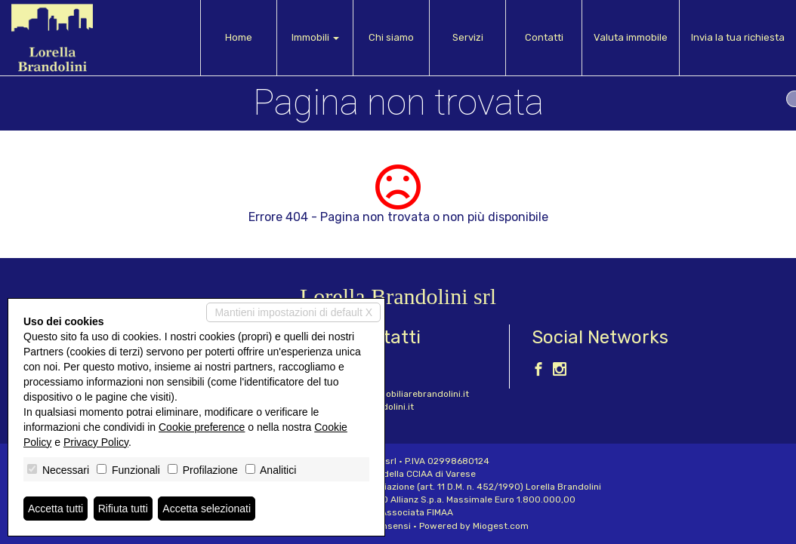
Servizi (467, 37)
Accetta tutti (55, 509)
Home (238, 37)
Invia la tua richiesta (738, 37)
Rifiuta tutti (123, 509)
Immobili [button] (315, 37)
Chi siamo (391, 37)
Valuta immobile (631, 37)
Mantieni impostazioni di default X (293, 312)
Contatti (544, 37)
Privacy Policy (95, 442)
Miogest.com (501, 526)
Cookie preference (202, 427)
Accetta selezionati (206, 509)
